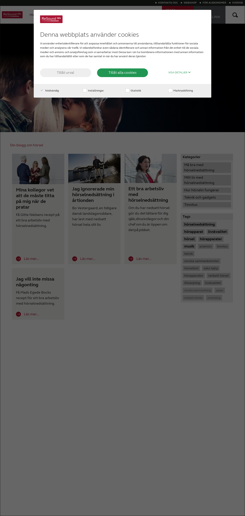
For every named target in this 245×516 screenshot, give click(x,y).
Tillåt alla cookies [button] (122, 72)
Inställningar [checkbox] (93, 90)
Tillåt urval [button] (65, 72)
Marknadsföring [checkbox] (180, 90)
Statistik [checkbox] (133, 90)
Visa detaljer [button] (179, 72)
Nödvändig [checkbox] (49, 90)
